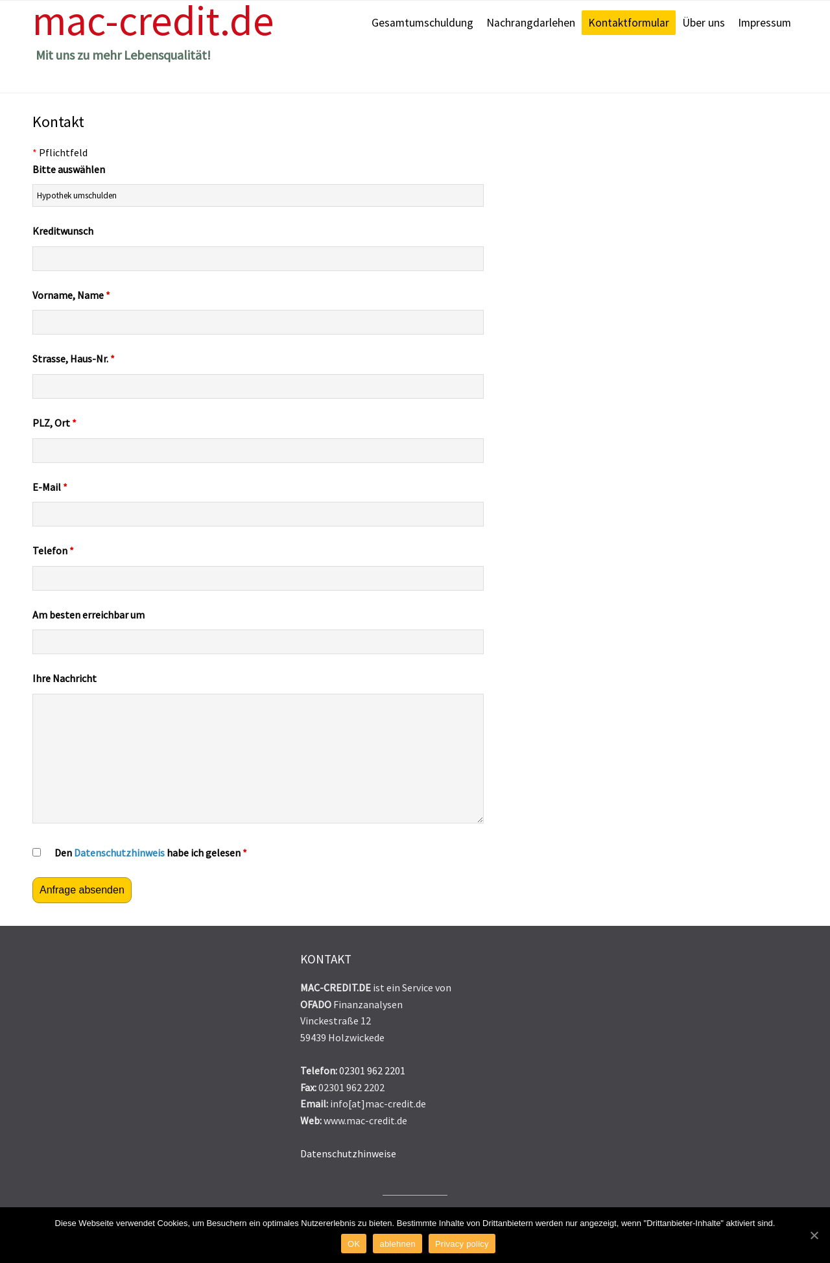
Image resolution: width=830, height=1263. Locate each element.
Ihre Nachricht (64, 678)
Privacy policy (462, 1244)
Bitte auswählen (68, 169)
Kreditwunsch (62, 230)
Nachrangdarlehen (530, 23)
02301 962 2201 (372, 1070)
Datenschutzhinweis (119, 852)
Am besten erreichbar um (88, 614)
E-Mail (49, 486)
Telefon (53, 550)
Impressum (764, 23)
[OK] (813, 1235)
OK (354, 1244)
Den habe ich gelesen (150, 852)
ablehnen (397, 1244)
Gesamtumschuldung (422, 23)
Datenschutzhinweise (348, 1153)
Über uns (703, 23)
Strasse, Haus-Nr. (73, 358)
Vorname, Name (71, 295)
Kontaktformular (628, 23)
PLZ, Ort (54, 422)
